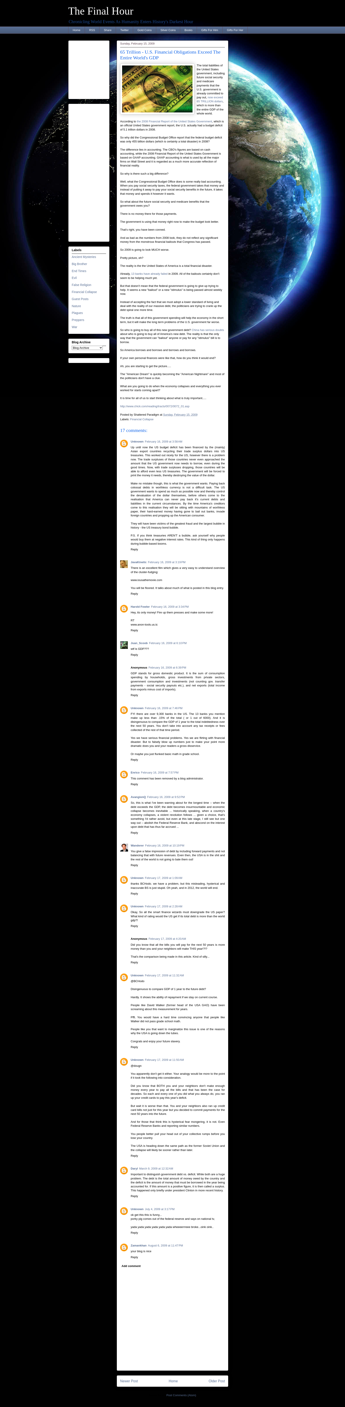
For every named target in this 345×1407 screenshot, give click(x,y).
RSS (92, 30)
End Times (79, 271)
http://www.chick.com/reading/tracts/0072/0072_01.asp (154, 406)
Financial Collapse (142, 419)
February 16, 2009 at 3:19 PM (166, 562)
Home (77, 30)
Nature (76, 306)
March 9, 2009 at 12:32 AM (156, 1168)
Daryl (134, 1168)
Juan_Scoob (139, 643)
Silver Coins (168, 30)
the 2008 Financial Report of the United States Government (174, 121)
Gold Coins (145, 30)
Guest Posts (80, 299)
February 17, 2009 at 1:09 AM (163, 878)
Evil (74, 278)
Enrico (135, 772)
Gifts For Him (209, 30)
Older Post (217, 1381)
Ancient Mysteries (84, 257)
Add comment (131, 1266)
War (74, 327)
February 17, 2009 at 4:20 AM (167, 938)
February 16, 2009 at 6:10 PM (168, 643)
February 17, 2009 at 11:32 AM (164, 975)
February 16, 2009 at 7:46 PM (164, 708)
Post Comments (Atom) (181, 1395)
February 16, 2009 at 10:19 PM (164, 845)
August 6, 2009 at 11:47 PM (165, 1245)
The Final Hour (100, 11)
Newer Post (129, 1381)
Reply (134, 549)
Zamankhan (139, 1245)
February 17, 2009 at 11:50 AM (164, 1059)
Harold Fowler (140, 606)
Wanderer (137, 845)
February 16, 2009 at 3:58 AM (163, 441)
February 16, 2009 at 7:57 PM (159, 772)
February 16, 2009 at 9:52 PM (166, 797)
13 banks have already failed (149, 273)
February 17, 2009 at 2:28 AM (163, 906)
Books (189, 30)
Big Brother (79, 264)
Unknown (137, 441)
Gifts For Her (235, 30)
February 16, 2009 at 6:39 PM (167, 667)
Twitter (124, 30)
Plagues (77, 313)
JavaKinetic (139, 562)
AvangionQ (138, 797)
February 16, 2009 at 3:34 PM (170, 606)
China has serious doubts (208, 330)
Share (108, 30)
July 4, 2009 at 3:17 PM (160, 1209)
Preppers (78, 320)
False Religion (81, 285)
